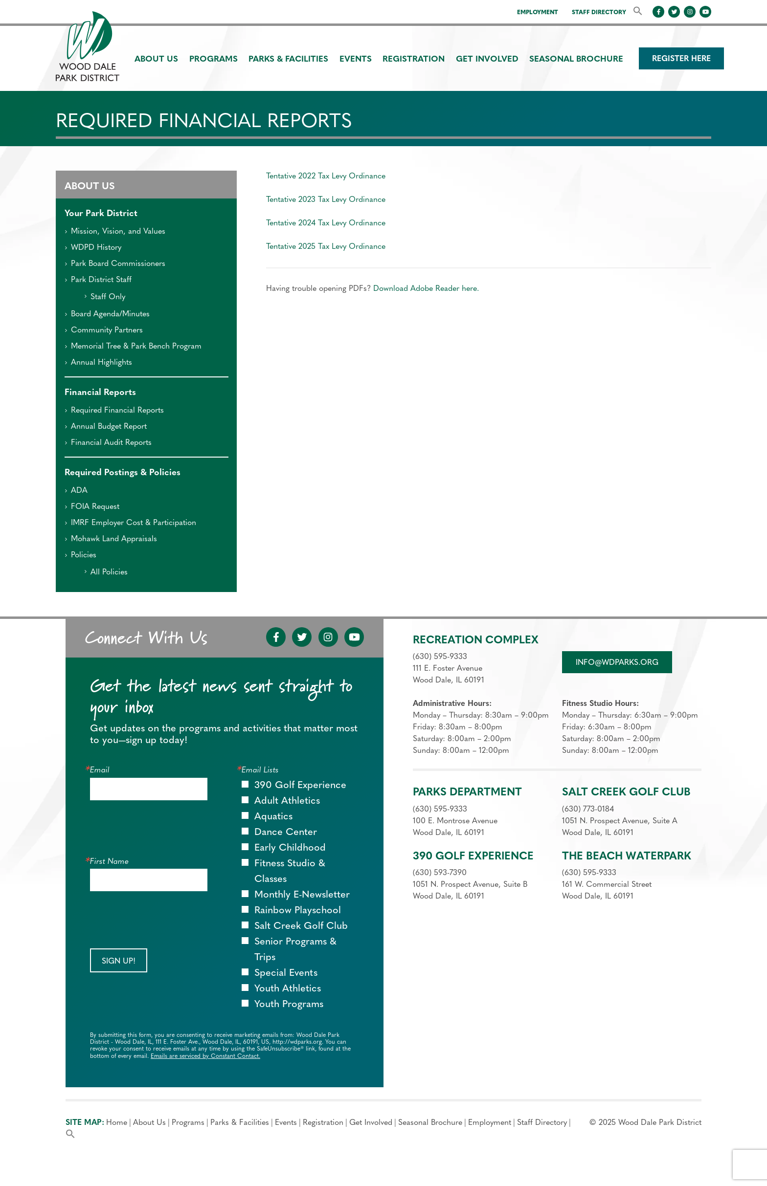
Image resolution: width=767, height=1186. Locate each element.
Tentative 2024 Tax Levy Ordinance (325, 223)
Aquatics (273, 817)
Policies (80, 555)
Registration (414, 59)
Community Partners (103, 330)
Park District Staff (98, 280)
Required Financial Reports (114, 411)
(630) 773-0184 (588, 809)
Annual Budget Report (105, 427)
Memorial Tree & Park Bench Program (133, 347)
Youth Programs (288, 1005)
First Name (109, 862)
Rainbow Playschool (297, 911)
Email (100, 770)
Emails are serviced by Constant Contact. (205, 1056)
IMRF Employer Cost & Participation (130, 523)
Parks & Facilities (288, 59)
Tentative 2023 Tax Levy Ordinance (325, 200)
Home (116, 1123)
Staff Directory (599, 13)
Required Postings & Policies (122, 473)
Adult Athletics (287, 801)
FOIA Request (92, 507)
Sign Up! (118, 962)
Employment (537, 13)
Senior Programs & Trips (295, 950)
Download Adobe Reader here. (426, 289)
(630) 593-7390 (440, 873)
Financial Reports (100, 392)
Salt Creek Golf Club (301, 926)
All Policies (105, 572)
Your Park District (101, 214)
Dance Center (285, 832)
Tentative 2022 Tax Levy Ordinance (325, 176)
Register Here (681, 59)
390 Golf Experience (300, 786)
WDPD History (93, 248)
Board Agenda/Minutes (107, 314)
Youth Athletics (287, 989)
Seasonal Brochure (576, 59)
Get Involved (487, 59)
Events (355, 59)
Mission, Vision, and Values (115, 232)
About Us (156, 59)
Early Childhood (290, 848)
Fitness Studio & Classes (289, 871)
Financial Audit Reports (108, 443)
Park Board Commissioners (115, 264)
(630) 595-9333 (440, 657)
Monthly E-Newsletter (302, 895)
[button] (638, 11)
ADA (76, 491)
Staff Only (104, 297)
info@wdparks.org (617, 663)
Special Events (285, 973)
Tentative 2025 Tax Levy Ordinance (325, 247)
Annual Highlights (98, 363)
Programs (213, 59)
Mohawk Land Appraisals (111, 539)
